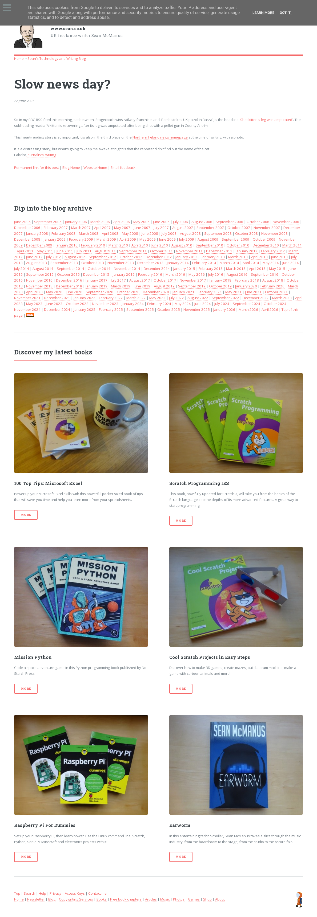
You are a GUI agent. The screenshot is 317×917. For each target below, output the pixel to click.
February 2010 (93, 245)
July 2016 (215, 274)
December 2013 (150, 262)
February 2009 (81, 239)
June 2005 (22, 221)
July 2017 (118, 280)
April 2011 (25, 251)
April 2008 (110, 233)
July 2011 (84, 251)
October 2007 (238, 227)
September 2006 (229, 221)
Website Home (95, 167)
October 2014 (99, 268)
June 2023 (54, 303)
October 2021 (276, 292)
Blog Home (71, 167)
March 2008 (88, 233)
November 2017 (193, 280)
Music (165, 899)
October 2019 (220, 286)
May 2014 (271, 262)
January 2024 (133, 303)
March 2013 (238, 256)
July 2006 (180, 221)
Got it (285, 13)
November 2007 (267, 227)
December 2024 (57, 309)
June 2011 (65, 251)
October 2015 (68, 274)
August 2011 (105, 251)
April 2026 (270, 309)
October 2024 (275, 303)
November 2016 (39, 280)
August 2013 (36, 262)
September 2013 (64, 262)
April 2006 (121, 221)
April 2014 (251, 262)
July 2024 (221, 303)
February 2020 (272, 286)
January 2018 (220, 280)
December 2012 (159, 256)
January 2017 (96, 280)
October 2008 (246, 233)
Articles (151, 899)
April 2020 (34, 292)
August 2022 (197, 297)
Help (42, 893)
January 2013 (186, 256)
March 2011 (292, 245)
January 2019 (96, 286)
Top (17, 893)
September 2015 (40, 274)
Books (102, 899)
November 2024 (27, 309)
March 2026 (248, 309)
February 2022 (111, 297)
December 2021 (57, 297)
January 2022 (84, 297)
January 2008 (37, 233)
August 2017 (139, 280)
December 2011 (219, 251)
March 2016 (175, 274)
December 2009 (39, 245)
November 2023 (105, 303)
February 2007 (56, 227)
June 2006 (161, 221)
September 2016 (264, 274)
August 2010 (181, 245)
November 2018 (39, 286)
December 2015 (96, 274)
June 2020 (74, 292)
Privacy (55, 893)
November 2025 (196, 309)
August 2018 (272, 280)
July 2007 (161, 227)
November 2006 (286, 221)
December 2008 (27, 239)
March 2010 (118, 245)
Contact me (97, 893)
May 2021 (233, 292)
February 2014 (204, 262)
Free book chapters (126, 899)
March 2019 (120, 286)
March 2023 (282, 297)
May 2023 (34, 303)
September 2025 (140, 309)
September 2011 (133, 251)
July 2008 (169, 233)
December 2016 (69, 280)
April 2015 (257, 268)
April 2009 (127, 239)
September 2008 (218, 233)
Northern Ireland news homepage (160, 137)
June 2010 (159, 245)
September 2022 (225, 297)
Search (29, 893)
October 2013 (92, 262)
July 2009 (186, 239)
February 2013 (213, 256)
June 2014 (290, 262)
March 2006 (100, 221)
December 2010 (266, 245)
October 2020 (128, 292)
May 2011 (45, 251)
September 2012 (102, 256)
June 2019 (142, 286)
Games (194, 899)
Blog (51, 899)
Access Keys (75, 893)
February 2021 (210, 292)
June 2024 (202, 303)
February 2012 (273, 251)
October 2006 (258, 221)
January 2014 (178, 262)
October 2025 (168, 309)
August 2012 (75, 256)
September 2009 (235, 239)
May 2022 (157, 297)
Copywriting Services (76, 899)
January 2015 (184, 268)
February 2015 (211, 268)
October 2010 (238, 245)
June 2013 (279, 256)
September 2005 (48, 221)
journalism (35, 154)
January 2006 (76, 221)
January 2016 (124, 274)
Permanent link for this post (36, 167)
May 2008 (130, 233)
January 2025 (84, 309)
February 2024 (159, 303)
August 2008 (190, 233)
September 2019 (192, 286)
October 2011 (161, 251)
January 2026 (224, 309)
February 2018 (247, 280)
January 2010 (67, 245)
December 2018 (69, 286)
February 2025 (111, 309)
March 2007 (81, 227)
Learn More (263, 13)
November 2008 (274, 233)
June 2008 (150, 233)
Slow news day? (62, 84)
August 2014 (43, 268)
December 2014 (157, 268)
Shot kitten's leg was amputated (266, 119)
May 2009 (147, 239)
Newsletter (36, 899)
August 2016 (237, 274)
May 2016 (196, 274)
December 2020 (156, 292)
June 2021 (253, 292)
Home (19, 58)
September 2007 (210, 227)
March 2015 (236, 268)
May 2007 (122, 227)
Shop (207, 899)
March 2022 (136, 297)
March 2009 (106, 239)
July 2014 (21, 268)
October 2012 (131, 256)
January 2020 (246, 286)
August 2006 (201, 221)
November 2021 (27, 297)
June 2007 (142, 227)
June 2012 (34, 256)
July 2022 (176, 297)
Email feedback (123, 167)
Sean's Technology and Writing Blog (56, 58)
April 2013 (259, 256)
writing (50, 154)
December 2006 (27, 227)
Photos (178, 899)
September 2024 (246, 303)
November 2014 (127, 268)
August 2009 (208, 239)
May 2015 (277, 268)
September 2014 (70, 268)
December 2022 (256, 297)
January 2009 (55, 239)
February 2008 (63, 233)
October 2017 (165, 280)
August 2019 (164, 286)
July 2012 (53, 256)
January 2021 (183, 292)
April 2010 (139, 245)
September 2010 (209, 245)
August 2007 (182, 227)
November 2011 (189, 251)
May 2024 (183, 303)
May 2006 (141, 221)
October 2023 (77, 303)
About (220, 899)
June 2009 (167, 239)
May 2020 (54, 292)
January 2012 (247, 251)
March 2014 (229, 262)
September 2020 (99, 292)
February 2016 (150, 274)
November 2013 (120, 262)
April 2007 (102, 227)
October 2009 (264, 239)
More (26, 515)
